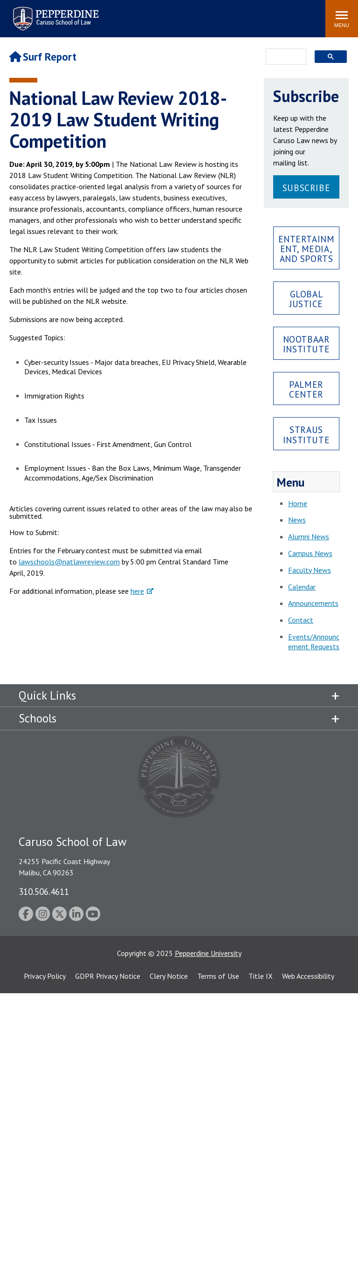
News (297, 519)
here (137, 591)
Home (297, 503)
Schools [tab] (37, 718)
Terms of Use (218, 976)
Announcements (313, 603)
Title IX (260, 976)
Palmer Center (306, 389)
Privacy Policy (45, 976)
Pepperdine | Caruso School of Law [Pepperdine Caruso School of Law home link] (54, 12)
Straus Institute (306, 434)
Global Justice (306, 298)
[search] (283, 57)
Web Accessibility (308, 976)
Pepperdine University (208, 953)
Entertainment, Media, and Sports (306, 248)
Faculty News (309, 570)
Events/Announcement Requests (313, 641)
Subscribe (306, 187)
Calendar (302, 586)
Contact (300, 620)
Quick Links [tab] (47, 695)
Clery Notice (169, 976)
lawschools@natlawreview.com (69, 561)
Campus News (310, 553)
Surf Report (42, 56)
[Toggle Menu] (341, 18)
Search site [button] (191, 14)
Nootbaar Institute (306, 344)
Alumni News (308, 536)
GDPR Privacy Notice (107, 976)
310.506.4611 (44, 891)
